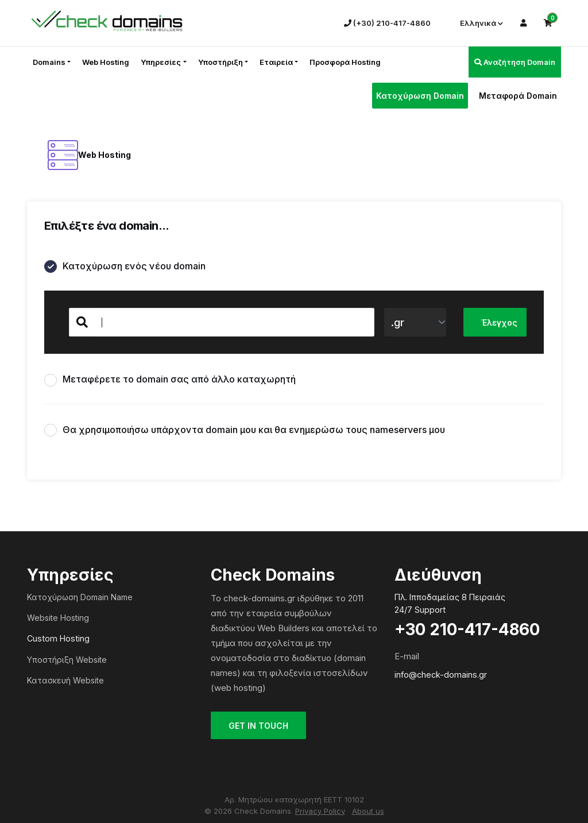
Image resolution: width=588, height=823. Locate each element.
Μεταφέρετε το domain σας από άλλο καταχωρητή (170, 380)
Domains (49, 62)
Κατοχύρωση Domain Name (80, 597)
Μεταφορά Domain (518, 96)
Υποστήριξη (220, 62)
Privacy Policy (320, 811)
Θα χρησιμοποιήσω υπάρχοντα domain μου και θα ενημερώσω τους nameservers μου (244, 430)
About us (368, 811)
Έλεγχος (499, 322)
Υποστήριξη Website (67, 659)
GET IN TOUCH (258, 726)
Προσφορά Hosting (345, 62)
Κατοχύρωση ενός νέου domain (125, 266)
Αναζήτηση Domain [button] (514, 62)
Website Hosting (58, 618)
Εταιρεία (276, 62)
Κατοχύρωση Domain (420, 96)
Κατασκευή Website (65, 680)
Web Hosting (105, 62)
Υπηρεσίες (161, 62)
